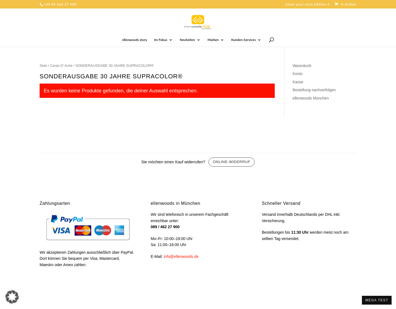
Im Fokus (160, 40)
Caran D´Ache (61, 66)
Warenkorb (302, 66)
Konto (298, 73)
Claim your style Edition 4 (307, 4)
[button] (12, 297)
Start (43, 66)
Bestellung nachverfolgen (314, 90)
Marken (213, 40)
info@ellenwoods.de (181, 256)
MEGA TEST (376, 300)
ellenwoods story (134, 40)
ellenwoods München (311, 98)
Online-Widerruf (232, 162)
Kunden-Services (243, 40)
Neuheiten (187, 40)
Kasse (298, 82)
